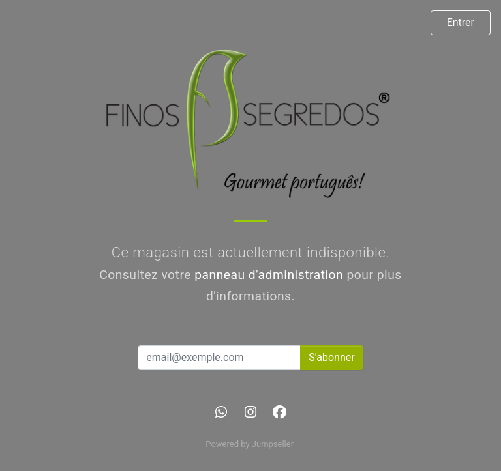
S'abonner (331, 357)
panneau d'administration (268, 274)
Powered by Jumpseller (249, 444)
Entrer (460, 22)
